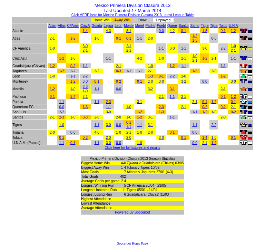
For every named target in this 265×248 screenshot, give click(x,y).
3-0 (85, 46)
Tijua (213, 26)
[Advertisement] (132, 231)
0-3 (118, 71)
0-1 (183, 31)
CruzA (85, 26)
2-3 (108, 102)
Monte (129, 26)
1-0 (96, 38)
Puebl (161, 26)
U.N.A (233, 26)
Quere (172, 26)
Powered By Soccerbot (132, 212)
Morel (139, 26)
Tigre (204, 26)
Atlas (61, 26)
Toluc (223, 26)
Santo (194, 26)
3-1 (128, 31)
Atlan (52, 26)
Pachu (150, 26)
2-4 (72, 97)
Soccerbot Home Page (132, 243)
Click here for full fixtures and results (132, 147)
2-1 (52, 38)
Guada (97, 26)
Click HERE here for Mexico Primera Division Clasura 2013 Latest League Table (132, 15)
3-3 (85, 87)
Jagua (108, 26)
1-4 (85, 31)
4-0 (96, 132)
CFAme (73, 26)
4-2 (172, 31)
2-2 (222, 48)
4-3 (108, 31)
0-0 (161, 31)
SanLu (184, 26)
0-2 (72, 66)
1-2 (233, 31)
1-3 (204, 31)
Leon (118, 26)
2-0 (150, 38)
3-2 (96, 71)
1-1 (139, 38)
